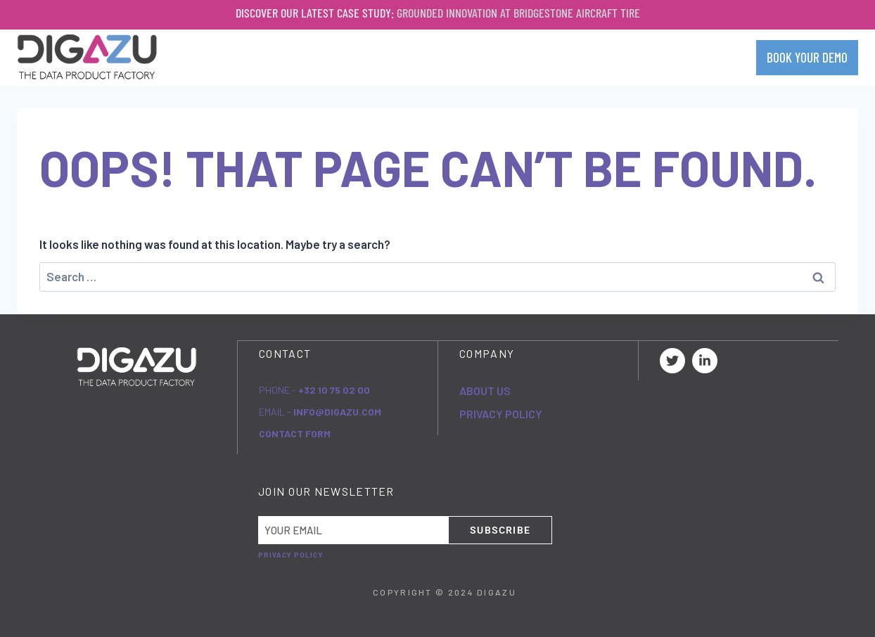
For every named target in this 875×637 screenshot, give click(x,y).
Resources (629, 57)
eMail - (320, 411)
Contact (711, 57)
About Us (485, 390)
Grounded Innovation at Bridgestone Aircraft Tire (518, 12)
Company (452, 57)
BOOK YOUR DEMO (807, 57)
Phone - (314, 389)
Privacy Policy (500, 413)
